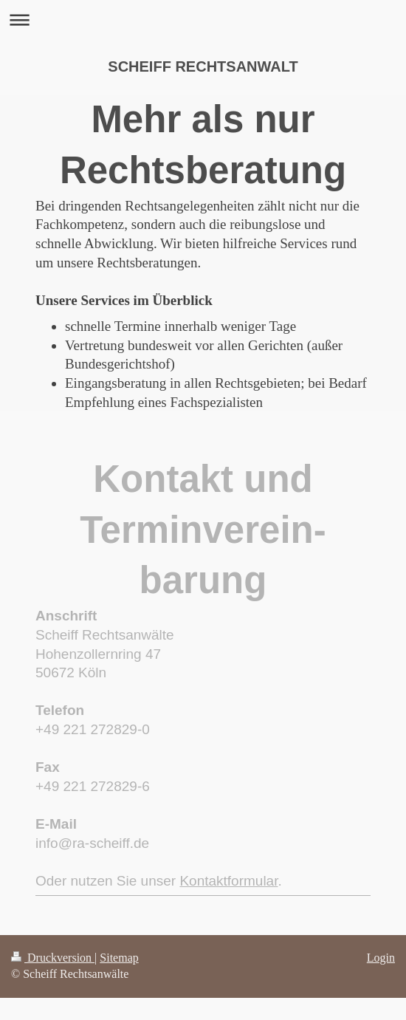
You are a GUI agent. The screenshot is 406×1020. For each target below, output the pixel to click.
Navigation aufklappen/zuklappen (203, 19)
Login (381, 957)
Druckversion (52, 957)
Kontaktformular (228, 881)
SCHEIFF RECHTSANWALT (202, 66)
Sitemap (119, 957)
